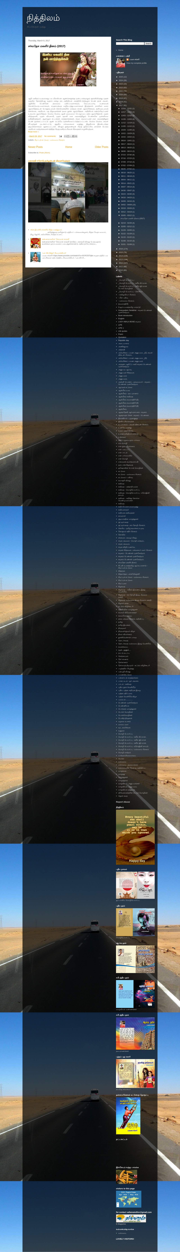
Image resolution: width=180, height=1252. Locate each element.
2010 (121, 270)
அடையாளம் (123, 343)
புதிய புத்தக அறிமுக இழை (129, 690)
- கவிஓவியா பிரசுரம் (127, 295)
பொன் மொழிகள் (125, 712)
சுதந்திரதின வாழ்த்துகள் (128, 609)
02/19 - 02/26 (126, 223)
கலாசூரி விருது (124, 480)
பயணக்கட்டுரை (125, 675)
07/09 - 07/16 (126, 162)
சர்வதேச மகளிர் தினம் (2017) (46, 46)
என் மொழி (123, 459)
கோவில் (121, 535)
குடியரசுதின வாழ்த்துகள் (128, 519)
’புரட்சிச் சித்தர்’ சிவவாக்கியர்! (54, 253)
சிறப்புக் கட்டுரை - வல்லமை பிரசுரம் (50, 140)
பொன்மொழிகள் (125, 715)
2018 (121, 102)
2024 (121, 80)
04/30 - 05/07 (126, 190)
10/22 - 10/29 (126, 133)
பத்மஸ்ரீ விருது (124, 672)
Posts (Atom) (44, 153)
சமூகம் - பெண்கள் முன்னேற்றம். (131, 553)
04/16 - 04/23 (126, 197)
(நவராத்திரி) (123, 304)
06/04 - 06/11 (126, 180)
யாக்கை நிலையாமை (127, 756)
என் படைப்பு (123, 449)
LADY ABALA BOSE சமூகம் (129, 322)
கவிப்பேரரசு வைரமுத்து (128, 507)
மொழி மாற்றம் (124, 752)
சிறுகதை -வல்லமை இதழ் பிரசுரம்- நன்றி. (135, 600)
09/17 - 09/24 (126, 144)
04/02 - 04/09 (126, 205)
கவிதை (121, 484)
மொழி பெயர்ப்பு (125, 734)
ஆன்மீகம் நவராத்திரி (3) (128, 403)
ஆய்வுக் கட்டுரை (125, 387)
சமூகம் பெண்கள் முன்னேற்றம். (131, 559)
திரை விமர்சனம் (125, 634)
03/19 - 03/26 (126, 208)
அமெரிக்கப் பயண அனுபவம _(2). (132, 358)
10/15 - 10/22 (126, 137)
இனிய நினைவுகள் (126, 421)
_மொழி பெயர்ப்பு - (126, 280)
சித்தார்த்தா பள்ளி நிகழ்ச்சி (129, 574)
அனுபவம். (122, 379)
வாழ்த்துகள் (123, 777)
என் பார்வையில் (125, 456)
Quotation (122, 337)
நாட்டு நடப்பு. (124, 653)
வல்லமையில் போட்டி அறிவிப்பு (131, 768)
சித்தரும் (121, 571)
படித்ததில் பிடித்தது (126, 668)
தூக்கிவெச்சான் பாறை (127, 637)
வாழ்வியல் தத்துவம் (126, 790)
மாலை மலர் (123, 724)
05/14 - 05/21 (126, 183)
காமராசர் (122, 516)
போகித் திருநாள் (125, 718)
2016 (121, 249)
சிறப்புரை (122, 583)
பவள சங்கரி (134, 59)
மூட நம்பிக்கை (124, 728)
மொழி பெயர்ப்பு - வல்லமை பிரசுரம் (133, 749)
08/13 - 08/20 (126, 148)
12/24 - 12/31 (126, 108)
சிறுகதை (121, 587)
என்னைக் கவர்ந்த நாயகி (128, 462)
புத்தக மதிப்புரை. (125, 693)
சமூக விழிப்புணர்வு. (126, 547)
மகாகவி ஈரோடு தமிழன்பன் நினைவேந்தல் (49, 161)
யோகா (121, 759)
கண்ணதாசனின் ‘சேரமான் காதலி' (55, 239)
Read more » (33, 132)
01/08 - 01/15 (126, 241)
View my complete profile (136, 63)
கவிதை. (121, 504)
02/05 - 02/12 (126, 226)
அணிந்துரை (123, 346)
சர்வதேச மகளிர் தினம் (127, 562)
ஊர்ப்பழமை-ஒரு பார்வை (129, 440)
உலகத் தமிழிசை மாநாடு (128, 434)
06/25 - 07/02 (126, 169)
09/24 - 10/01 (126, 140)
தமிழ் (120, 622)
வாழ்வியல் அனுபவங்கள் (129, 783)
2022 (121, 87)
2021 (121, 91)
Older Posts (101, 147)
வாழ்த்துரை (123, 780)
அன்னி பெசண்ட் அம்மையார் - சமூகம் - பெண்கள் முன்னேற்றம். (134, 383)
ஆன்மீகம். (122, 409)
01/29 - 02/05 (126, 230)
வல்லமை (122, 762)
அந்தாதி (121, 350)
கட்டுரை (121, 471)
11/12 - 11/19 (126, 123)
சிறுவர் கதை (123, 603)
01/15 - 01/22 (126, 237)
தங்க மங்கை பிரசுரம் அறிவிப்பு (131, 619)
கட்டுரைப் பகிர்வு (125, 477)
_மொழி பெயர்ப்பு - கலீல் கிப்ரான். (132, 283)
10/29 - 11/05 (126, 130)
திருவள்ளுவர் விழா (126, 631)
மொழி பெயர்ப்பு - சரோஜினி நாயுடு (133, 746)
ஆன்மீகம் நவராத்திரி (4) (128, 406)
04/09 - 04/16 (126, 201)
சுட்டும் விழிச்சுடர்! (125, 606)
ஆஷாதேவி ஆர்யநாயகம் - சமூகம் (132, 412)
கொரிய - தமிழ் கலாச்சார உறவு (131, 528)
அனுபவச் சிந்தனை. (126, 373)
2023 (121, 84)
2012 (121, 263)
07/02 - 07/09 (126, 165)
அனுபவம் (122, 376)
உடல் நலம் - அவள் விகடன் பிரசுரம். (133, 425)
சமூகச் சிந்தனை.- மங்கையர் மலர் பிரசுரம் (135, 550)
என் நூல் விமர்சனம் (126, 446)
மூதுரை (121, 731)
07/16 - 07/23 (126, 158)
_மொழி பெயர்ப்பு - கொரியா (130, 292)
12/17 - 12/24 (126, 112)
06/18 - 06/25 (126, 173)
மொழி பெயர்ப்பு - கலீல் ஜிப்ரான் (132, 740)
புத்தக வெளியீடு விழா (127, 696)
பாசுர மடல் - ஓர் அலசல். (128, 681)
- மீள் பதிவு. (123, 298)
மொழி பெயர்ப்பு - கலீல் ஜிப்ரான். (132, 743)
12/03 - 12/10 (126, 115)
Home (68, 147)
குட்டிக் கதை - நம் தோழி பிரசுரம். (131, 525)
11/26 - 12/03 (126, 119)
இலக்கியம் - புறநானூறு (128, 418)
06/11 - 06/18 (126, 176)
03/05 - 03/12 (126, 215)
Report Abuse (123, 802)
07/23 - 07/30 (126, 155)
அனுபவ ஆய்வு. (125, 370)
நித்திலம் (43, 17)
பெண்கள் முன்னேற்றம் (128, 703)
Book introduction (125, 315)
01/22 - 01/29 (126, 234)
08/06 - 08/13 (126, 151)
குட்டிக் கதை (123, 522)
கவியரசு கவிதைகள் (126, 513)
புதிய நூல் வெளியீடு (127, 687)
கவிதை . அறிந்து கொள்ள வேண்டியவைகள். (128, 499)
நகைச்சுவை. (123, 647)
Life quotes (122, 331)
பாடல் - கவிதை (124, 684)
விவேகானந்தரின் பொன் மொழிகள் (133, 793)
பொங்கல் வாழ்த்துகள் (127, 709)
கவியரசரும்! (123, 510)
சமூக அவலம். (124, 544)
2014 (121, 256)
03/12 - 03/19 (126, 212)
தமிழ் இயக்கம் (124, 625)
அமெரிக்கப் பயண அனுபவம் (130, 361)
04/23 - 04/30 (126, 194)
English (121, 318)
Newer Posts (35, 147)
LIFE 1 (121, 328)
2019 (121, 98)
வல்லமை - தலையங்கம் (128, 765)
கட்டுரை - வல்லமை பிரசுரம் (129, 474)
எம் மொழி (122, 443)
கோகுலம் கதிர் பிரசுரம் (127, 531)
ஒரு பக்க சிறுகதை (125, 465)
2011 (121, 266)
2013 (121, 259)
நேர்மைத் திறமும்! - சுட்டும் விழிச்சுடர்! (134, 665)
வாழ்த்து (121, 774)
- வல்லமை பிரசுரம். (126, 301)
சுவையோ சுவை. (125, 616)
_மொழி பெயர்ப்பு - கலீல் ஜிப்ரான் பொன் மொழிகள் (132, 287)
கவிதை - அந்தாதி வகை (128, 487)
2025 (121, 77)
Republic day (123, 340)
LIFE (120, 325)
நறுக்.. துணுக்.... (124, 650)
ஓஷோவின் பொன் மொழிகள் (130, 468)
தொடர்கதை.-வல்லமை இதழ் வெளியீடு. (134, 644)
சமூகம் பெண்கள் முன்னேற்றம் (131, 556)
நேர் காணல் (123, 659)
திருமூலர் (122, 628)
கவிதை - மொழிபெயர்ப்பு (129, 490)
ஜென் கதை (123, 796)
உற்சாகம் (122, 437)
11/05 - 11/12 (126, 126)
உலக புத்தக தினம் (125, 431)
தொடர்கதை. (123, 640)
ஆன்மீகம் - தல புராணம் (128, 393)
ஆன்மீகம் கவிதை (125, 397)
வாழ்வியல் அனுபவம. (127, 787)
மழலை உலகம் (124, 721)
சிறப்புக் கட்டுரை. (125, 580)
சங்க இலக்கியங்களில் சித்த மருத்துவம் (46, 230)
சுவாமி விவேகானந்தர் (127, 613)
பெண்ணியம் (123, 706)
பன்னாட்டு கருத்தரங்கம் (128, 678)
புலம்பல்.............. (125, 700)
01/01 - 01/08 (126, 244)
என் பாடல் (122, 453)
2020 (121, 95)
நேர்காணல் (123, 662)
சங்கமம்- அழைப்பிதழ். (127, 538)
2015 (121, 252)
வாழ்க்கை (122, 771)
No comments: (50, 136)
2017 (121, 105)
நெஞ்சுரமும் (123, 656)
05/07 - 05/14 (126, 187)
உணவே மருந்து (125, 428)
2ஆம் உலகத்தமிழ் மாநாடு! (129, 307)
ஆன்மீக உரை (124, 390)
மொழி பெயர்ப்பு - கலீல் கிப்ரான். (132, 737)
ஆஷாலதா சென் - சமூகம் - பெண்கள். (133, 415)
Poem (120, 334)
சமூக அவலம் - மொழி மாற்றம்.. (131, 541)
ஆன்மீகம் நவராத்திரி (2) (128, 400)
